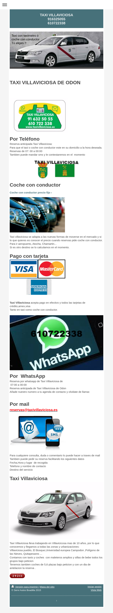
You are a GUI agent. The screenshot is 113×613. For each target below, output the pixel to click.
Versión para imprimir (24, 587)
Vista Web (96, 590)
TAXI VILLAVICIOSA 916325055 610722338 (56, 19)
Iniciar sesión (95, 586)
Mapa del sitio (47, 587)
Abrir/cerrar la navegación (56, 4)
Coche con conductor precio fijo (30, 192)
